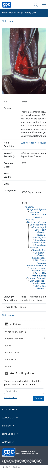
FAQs (8, 345)
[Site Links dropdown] (44, 5)
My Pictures (13, 324)
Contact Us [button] (10, 409)
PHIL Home (8, 21)
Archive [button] (8, 441)
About (8, 366)
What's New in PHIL (15, 331)
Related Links (12, 352)
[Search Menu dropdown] (36, 5)
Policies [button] (8, 425)
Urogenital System (36, 209)
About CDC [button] (10, 417)
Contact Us (10, 359)
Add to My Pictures (15, 306)
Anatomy (29, 206)
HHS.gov (6, 467)
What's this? (10, 397)
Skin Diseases (37, 280)
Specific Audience (14, 338)
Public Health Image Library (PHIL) (20, 12)
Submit (38, 398)
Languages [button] (10, 433)
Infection (34, 247)
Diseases (29, 219)
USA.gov (16, 467)
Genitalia (34, 211)
